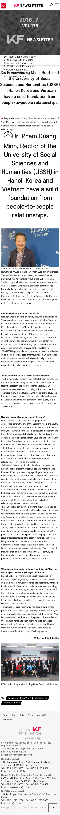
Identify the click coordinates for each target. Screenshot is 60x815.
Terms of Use (9, 715)
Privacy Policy (26, 715)
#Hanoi (27, 698)
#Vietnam (14, 698)
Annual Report (44, 715)
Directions (8, 719)
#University (41, 698)
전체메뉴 (57, 5)
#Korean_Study (12, 702)
